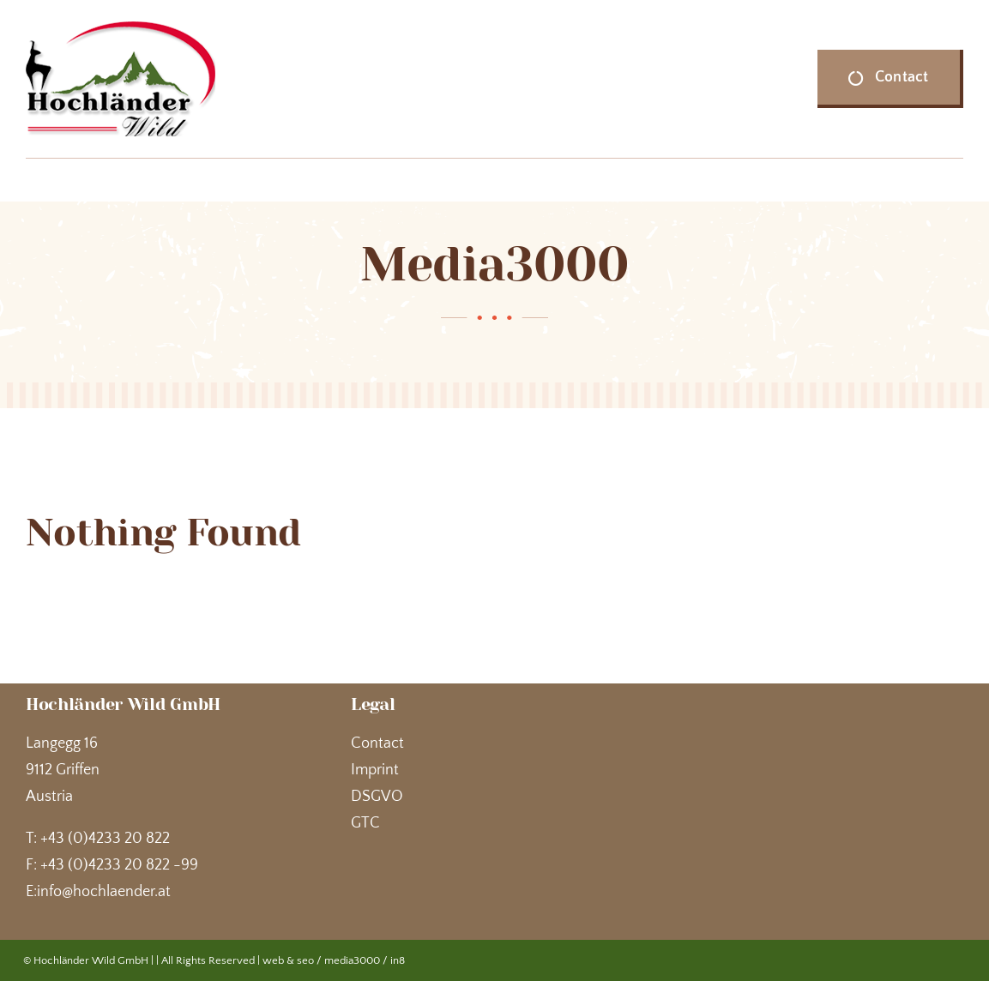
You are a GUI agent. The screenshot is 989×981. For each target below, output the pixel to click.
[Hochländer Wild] (120, 29)
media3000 (352, 960)
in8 (397, 960)
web (273, 960)
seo (305, 960)
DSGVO (377, 796)
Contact (377, 743)
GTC (365, 823)
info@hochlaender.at (104, 891)
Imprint (375, 770)
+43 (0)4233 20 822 (105, 838)
